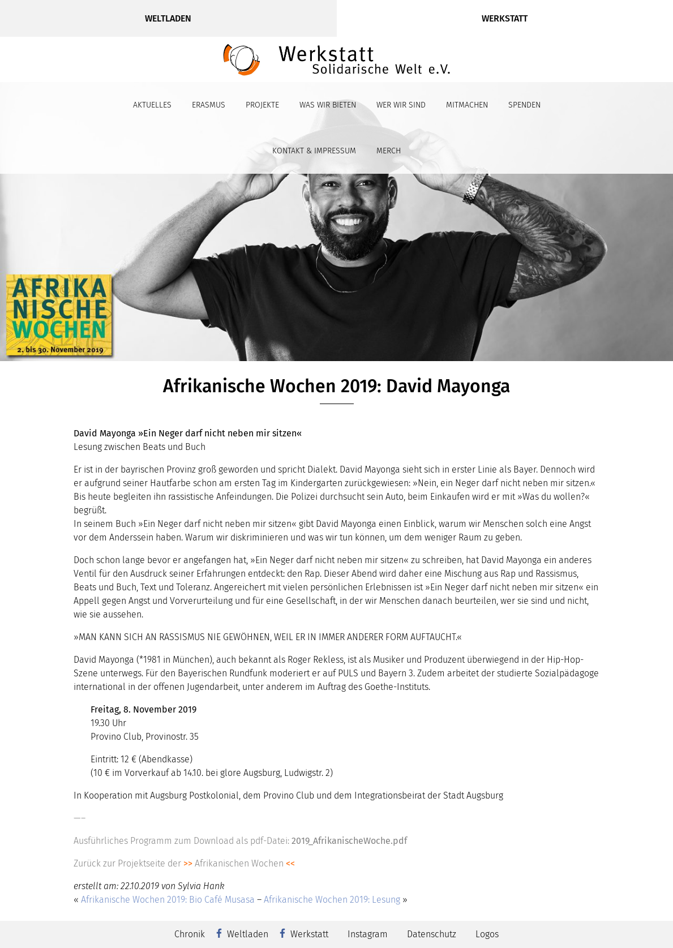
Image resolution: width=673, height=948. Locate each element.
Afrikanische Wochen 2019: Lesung (332, 899)
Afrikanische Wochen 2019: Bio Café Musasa (168, 899)
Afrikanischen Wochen (239, 863)
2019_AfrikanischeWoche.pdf (349, 840)
